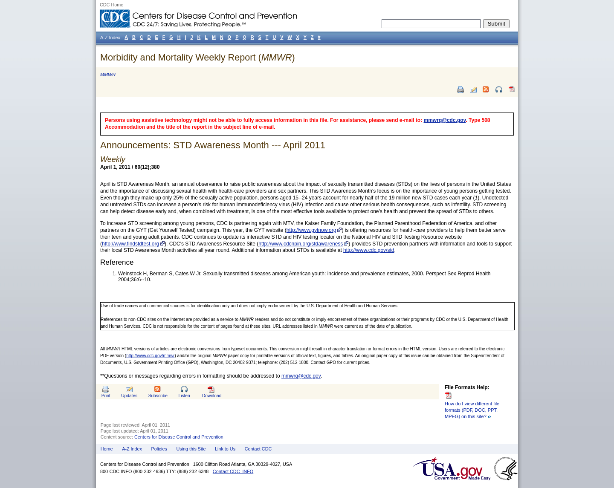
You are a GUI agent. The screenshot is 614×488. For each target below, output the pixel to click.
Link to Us (225, 448)
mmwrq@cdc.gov (445, 120)
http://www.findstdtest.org (130, 244)
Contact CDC (258, 448)
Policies (159, 448)
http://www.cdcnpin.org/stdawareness (300, 244)
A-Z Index (132, 448)
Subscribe (158, 395)
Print (105, 395)
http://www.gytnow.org (311, 230)
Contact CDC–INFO (233, 471)
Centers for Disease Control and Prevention (178, 436)
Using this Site (191, 448)
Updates (129, 395)
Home (107, 448)
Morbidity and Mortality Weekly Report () (197, 57)
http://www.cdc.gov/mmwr (150, 355)
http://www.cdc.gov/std (368, 250)
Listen (184, 395)
